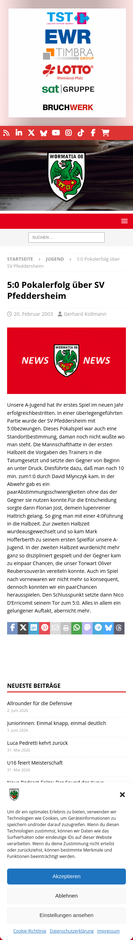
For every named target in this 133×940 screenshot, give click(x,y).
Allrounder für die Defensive (39, 703)
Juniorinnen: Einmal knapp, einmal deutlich (56, 723)
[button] (122, 794)
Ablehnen (66, 896)
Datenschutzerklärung (72, 931)
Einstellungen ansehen (67, 915)
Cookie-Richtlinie (29, 931)
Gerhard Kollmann (85, 314)
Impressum (108, 931)
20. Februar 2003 (33, 314)
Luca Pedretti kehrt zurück (37, 742)
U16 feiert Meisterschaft (35, 762)
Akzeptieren (66, 876)
